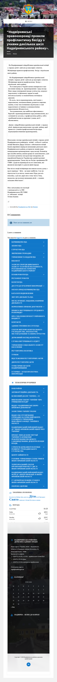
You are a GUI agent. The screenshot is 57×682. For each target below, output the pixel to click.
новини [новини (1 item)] (38, 500)
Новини (35, 207)
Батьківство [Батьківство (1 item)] (12, 497)
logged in (19, 238)
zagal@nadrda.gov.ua (17, 569)
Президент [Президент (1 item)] (42, 497)
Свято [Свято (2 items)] (14, 499)
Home (9, 54)
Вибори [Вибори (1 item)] (18, 497)
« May (13, 607)
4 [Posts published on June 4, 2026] (28, 589)
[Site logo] (29, 14)
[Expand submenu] (43, 242)
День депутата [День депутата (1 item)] (25, 497)
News (15, 54)
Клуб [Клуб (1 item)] (37, 497)
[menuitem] (28, 242)
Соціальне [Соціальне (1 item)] (22, 500)
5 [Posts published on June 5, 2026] (33, 589)
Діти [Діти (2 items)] (32, 496)
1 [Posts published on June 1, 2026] (13, 589)
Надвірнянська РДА (24, 207)
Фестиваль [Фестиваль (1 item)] (33, 500)
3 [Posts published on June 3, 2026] (23, 589)
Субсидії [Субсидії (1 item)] (27, 500)
